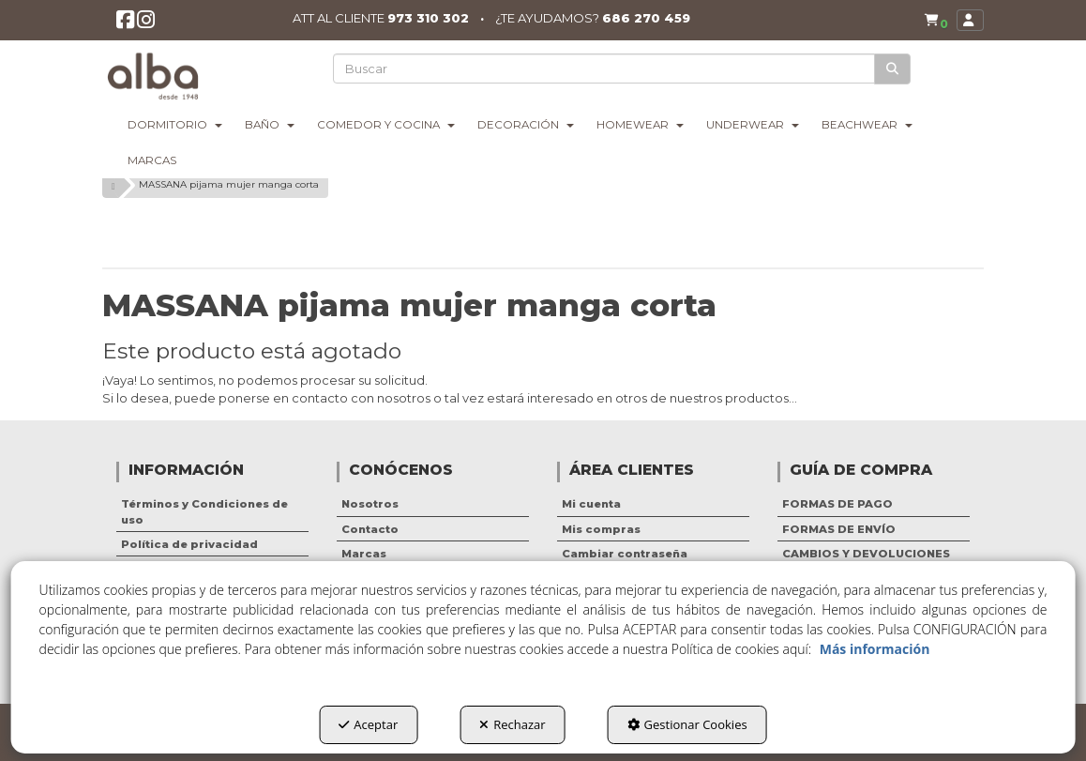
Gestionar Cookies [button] (687, 724)
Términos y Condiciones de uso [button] (204, 511)
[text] (605, 68)
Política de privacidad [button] (189, 544)
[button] (126, 25)
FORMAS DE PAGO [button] (837, 503)
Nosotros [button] (370, 503)
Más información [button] (875, 649)
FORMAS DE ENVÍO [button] (839, 529)
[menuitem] (932, 20)
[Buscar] (893, 68)
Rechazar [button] (512, 724)
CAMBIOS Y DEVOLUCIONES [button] (866, 553)
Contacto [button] (370, 529)
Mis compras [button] (601, 529)
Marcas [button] (363, 553)
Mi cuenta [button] (591, 503)
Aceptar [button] (368, 724)
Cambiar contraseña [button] (624, 553)
